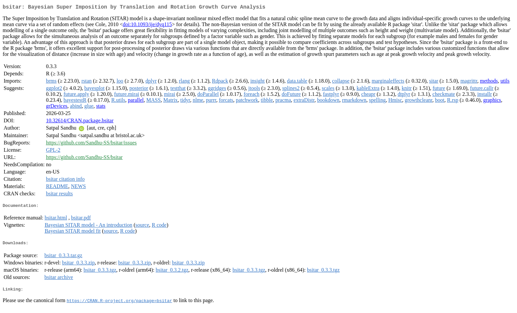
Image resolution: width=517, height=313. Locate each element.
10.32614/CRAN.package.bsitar (79, 122)
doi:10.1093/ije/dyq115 (147, 25)
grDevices (56, 107)
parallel (136, 101)
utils (505, 82)
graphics (492, 101)
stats (100, 107)
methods (489, 82)
